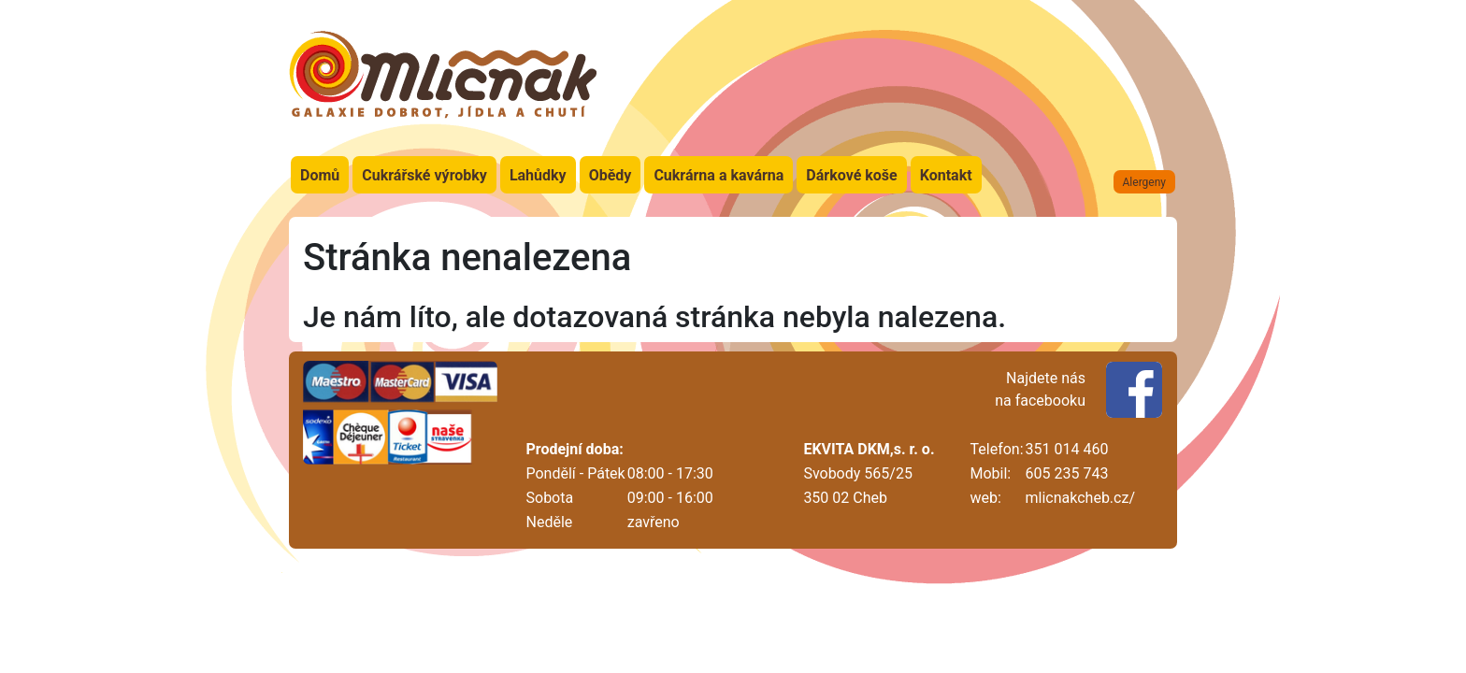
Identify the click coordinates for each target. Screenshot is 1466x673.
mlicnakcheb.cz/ (1080, 498)
